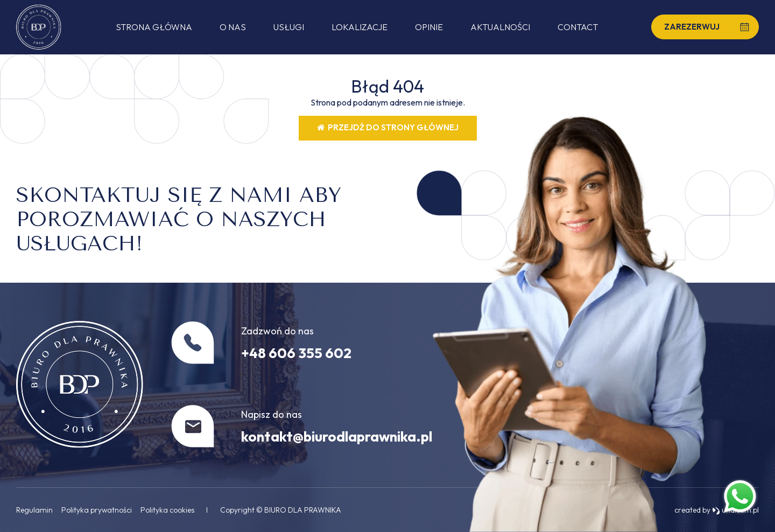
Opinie (429, 27)
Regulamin (34, 510)
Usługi (288, 27)
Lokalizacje (360, 27)
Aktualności (500, 27)
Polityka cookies (167, 510)
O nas (233, 27)
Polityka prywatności (96, 510)
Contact (578, 27)
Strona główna (154, 27)
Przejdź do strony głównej (388, 127)
